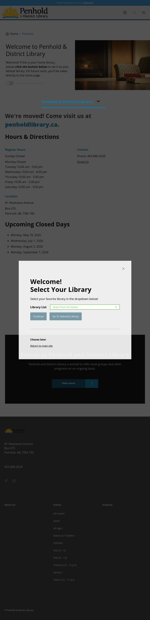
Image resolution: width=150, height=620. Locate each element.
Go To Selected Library (66, 316)
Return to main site (41, 345)
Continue (38, 316)
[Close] (123, 269)
